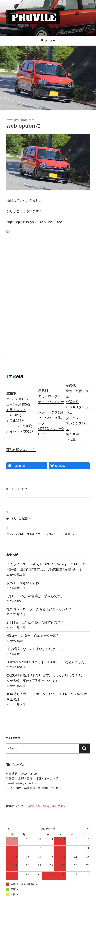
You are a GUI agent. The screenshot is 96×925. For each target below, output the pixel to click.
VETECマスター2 (51, 361)
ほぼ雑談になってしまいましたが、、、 (35, 581)
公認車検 (72, 333)
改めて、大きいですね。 (24, 515)
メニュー (48, 40)
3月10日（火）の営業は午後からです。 (35, 528)
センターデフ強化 (51, 344)
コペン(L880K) (17, 331)
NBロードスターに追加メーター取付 (33, 568)
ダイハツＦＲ (75, 350)
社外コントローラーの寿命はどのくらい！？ (38, 541)
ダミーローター (49, 328)
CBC (41, 366)
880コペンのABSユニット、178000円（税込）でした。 (47, 594)
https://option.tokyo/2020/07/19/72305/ (34, 222)
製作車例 (72, 366)
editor (31, 120)
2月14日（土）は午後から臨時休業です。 (36, 554)
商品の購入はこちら (21, 382)
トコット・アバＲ (19, 421)
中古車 (71, 371)
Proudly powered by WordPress (23, 916)
